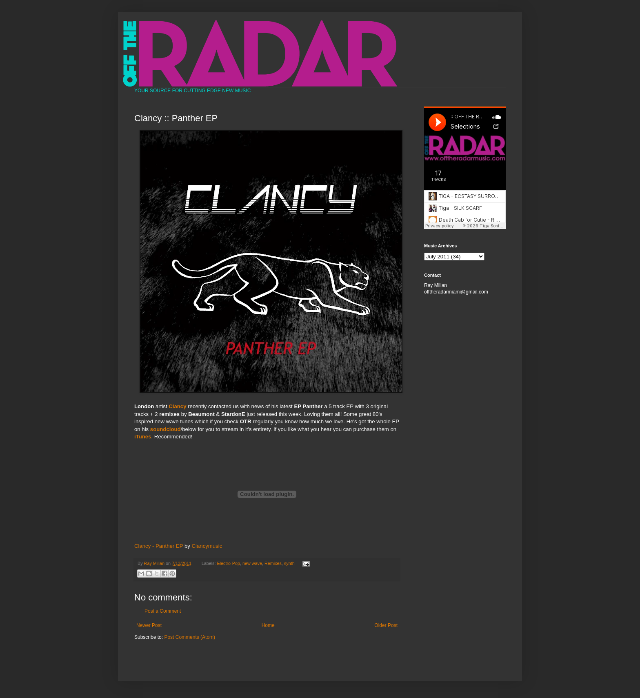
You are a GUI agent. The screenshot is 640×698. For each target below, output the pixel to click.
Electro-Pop (228, 563)
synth (289, 563)
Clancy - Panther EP (158, 546)
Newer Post (149, 625)
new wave (252, 563)
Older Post (386, 625)
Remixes (273, 563)
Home (268, 625)
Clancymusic (207, 546)
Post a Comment (162, 611)
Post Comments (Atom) (189, 637)
